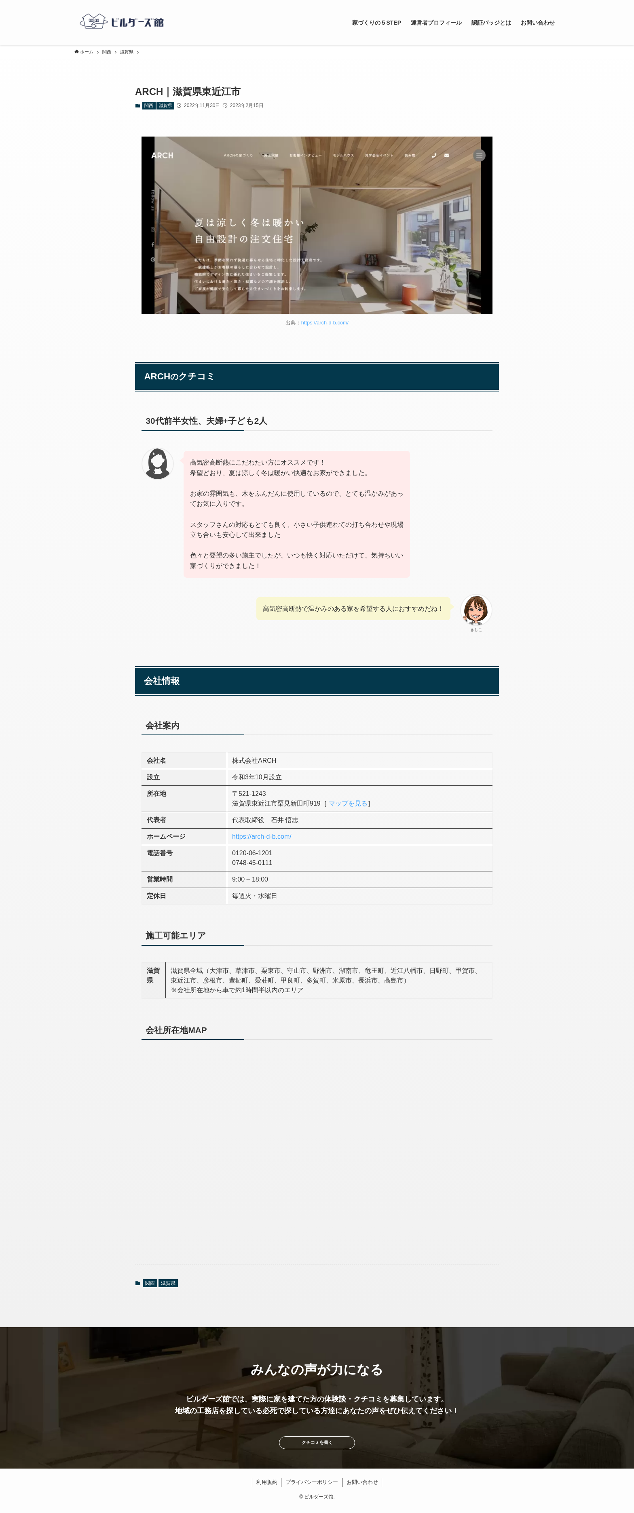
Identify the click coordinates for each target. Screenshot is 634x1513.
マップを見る (348, 803)
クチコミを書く (317, 1445)
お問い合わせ (362, 1488)
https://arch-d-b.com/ (325, 323)
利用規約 (266, 1488)
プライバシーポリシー (311, 1488)
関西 (148, 105)
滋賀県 (165, 105)
